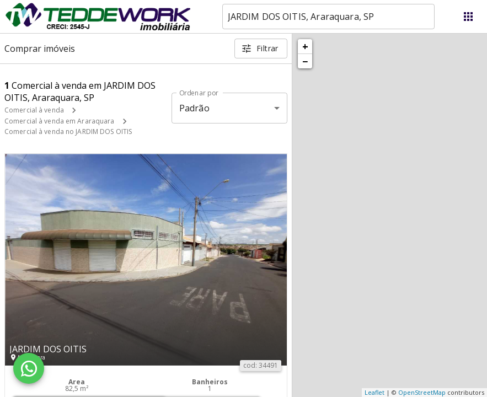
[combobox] (328, 16)
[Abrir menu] (468, 16)
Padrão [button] (194, 108)
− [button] (305, 61)
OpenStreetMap (422, 392)
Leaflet (374, 392)
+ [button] (305, 46)
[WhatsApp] (28, 368)
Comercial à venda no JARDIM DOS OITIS (68, 131)
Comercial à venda (34, 110)
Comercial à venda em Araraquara (59, 121)
